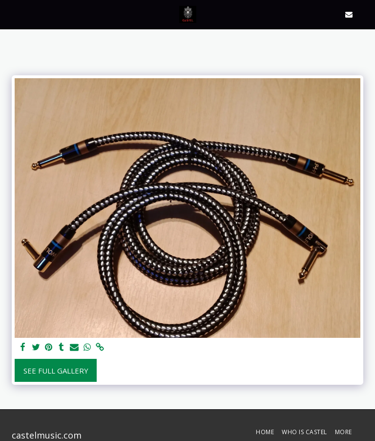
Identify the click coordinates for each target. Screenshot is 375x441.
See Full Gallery (55, 370)
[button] (10, 14)
